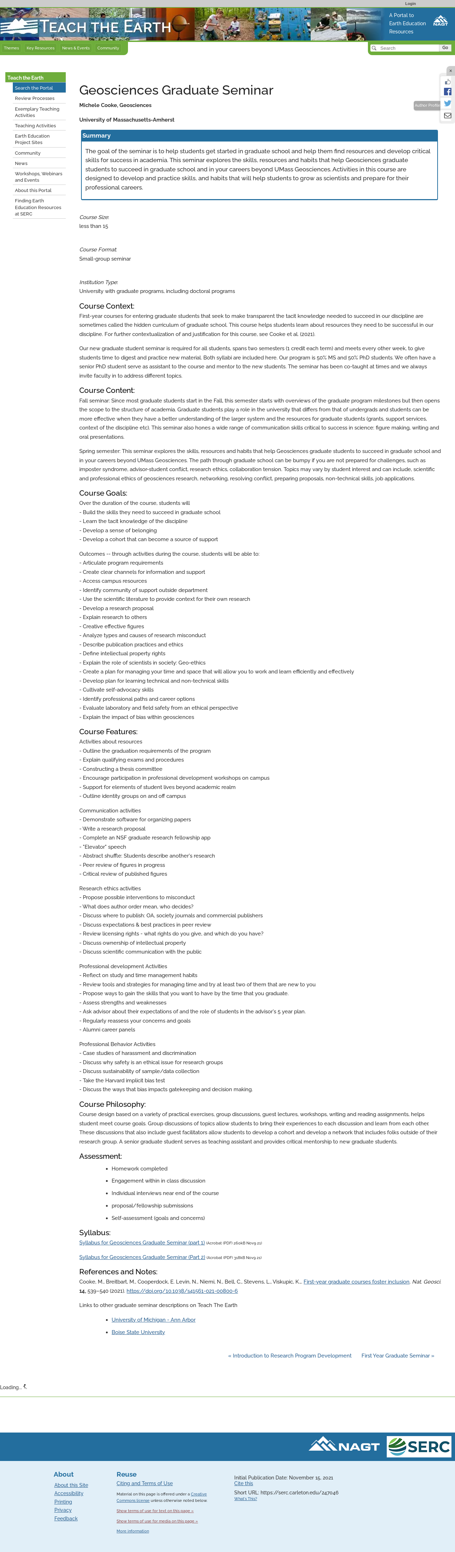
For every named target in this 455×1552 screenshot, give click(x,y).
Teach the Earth (25, 78)
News (21, 163)
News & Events (76, 48)
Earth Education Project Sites (32, 139)
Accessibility (69, 1493)
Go (445, 47)
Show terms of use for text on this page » (155, 1510)
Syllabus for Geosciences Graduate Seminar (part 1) (142, 1242)
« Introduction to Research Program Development (290, 1356)
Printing (63, 1502)
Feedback (66, 1518)
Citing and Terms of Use (145, 1483)
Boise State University (138, 1332)
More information (133, 1531)
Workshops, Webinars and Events (38, 177)
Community (108, 48)
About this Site (71, 1485)
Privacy (63, 1510)
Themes (11, 48)
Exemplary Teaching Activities (37, 112)
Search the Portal (34, 88)
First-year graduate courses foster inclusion (357, 1282)
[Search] (405, 48)
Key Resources (40, 48)
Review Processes (34, 98)
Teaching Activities (35, 125)
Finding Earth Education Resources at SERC (38, 207)
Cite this (243, 1483)
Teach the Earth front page (33, 12)
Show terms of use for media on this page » (157, 1521)
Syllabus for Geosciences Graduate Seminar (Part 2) (142, 1257)
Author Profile (427, 105)
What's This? (245, 1499)
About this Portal (33, 190)
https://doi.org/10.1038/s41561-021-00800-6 (182, 1291)
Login (410, 3)
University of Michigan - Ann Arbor (154, 1320)
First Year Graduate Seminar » (398, 1356)
